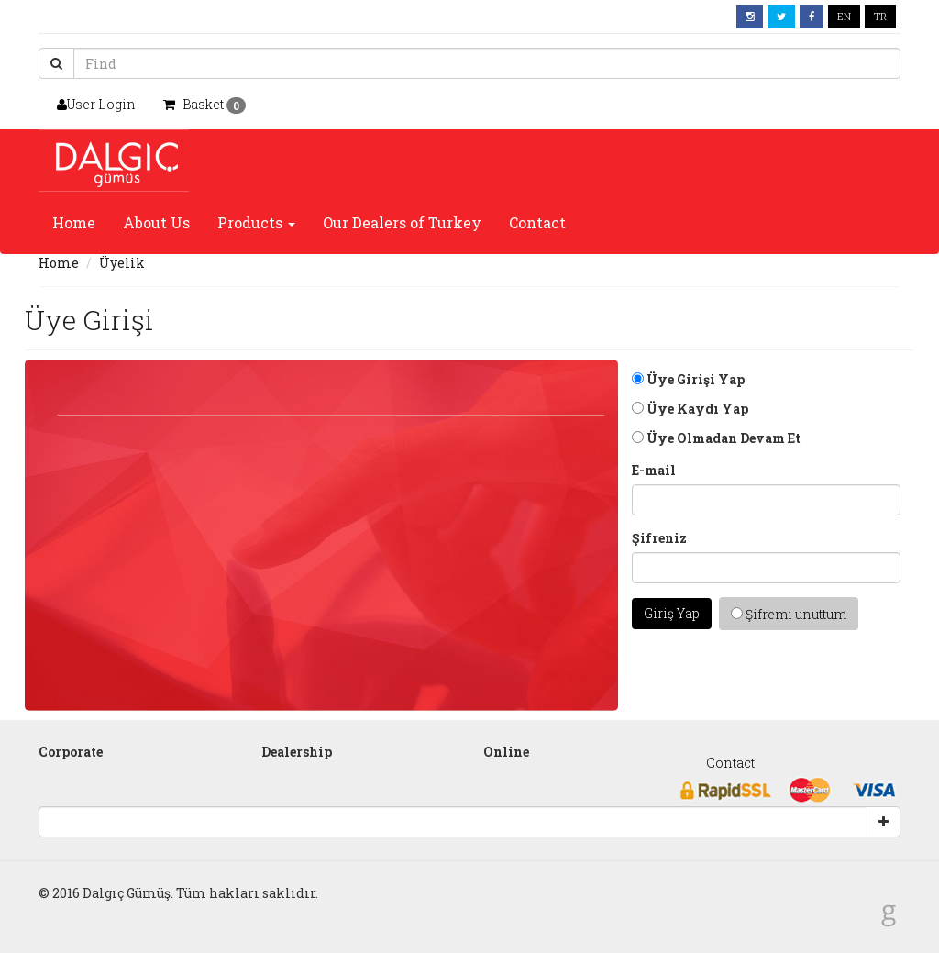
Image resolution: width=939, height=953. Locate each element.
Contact (537, 222)
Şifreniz (659, 538)
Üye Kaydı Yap (690, 408)
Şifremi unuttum (788, 614)
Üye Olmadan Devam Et (716, 438)
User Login (96, 104)
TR (880, 16)
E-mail (654, 470)
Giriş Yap (672, 613)
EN (844, 16)
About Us (156, 222)
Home (73, 222)
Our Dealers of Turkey (402, 222)
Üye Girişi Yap (688, 379)
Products (256, 222)
